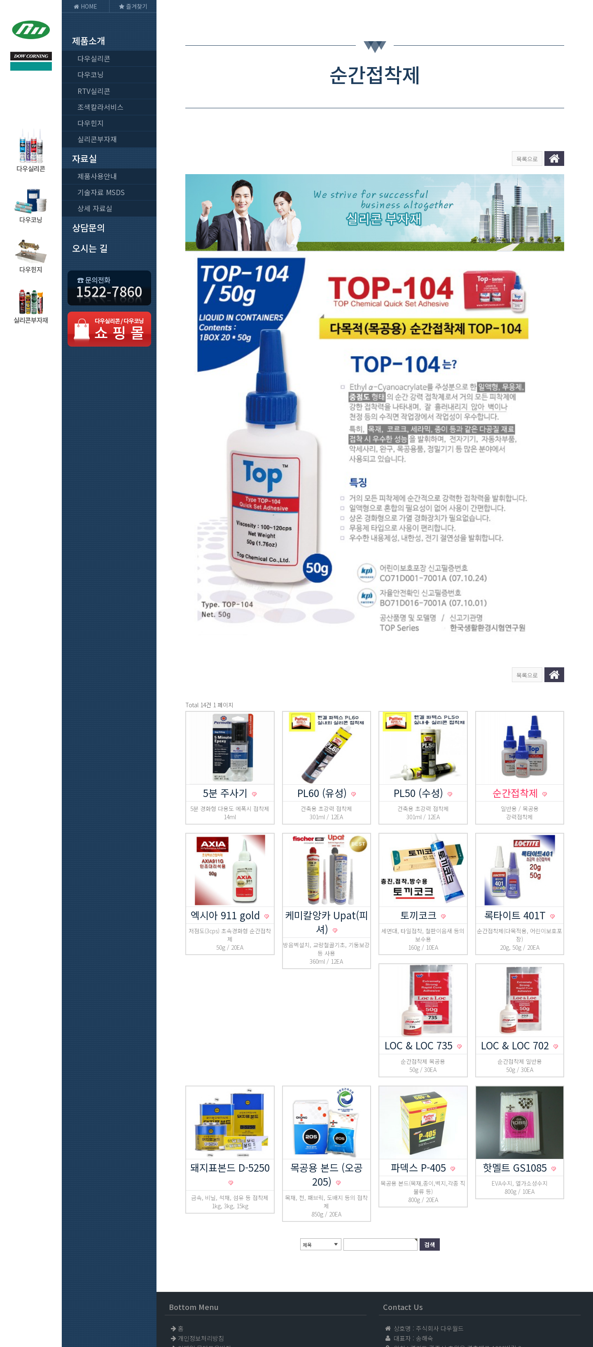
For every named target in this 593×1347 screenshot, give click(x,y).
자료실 (84, 158)
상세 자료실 (94, 208)
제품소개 (88, 40)
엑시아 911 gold (227, 818)
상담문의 (88, 227)
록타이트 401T (516, 818)
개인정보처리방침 (201, 1241)
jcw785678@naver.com (455, 1310)
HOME (85, 6)
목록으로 (527, 159)
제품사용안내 (97, 176)
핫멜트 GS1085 (516, 1070)
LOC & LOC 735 (420, 948)
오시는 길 (89, 247)
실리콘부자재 (97, 139)
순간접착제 (517, 695)
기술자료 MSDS (101, 192)
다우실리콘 (93, 58)
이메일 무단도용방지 (204, 1251)
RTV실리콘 (93, 91)
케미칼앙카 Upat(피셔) (326, 825)
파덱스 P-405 (420, 1070)
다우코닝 (90, 74)
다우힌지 (90, 123)
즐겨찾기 (133, 6)
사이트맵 (189, 1260)
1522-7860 (436, 1280)
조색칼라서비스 (100, 107)
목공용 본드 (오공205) (326, 1077)
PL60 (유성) (323, 695)
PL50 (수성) (420, 695)
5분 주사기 (226, 695)
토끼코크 (419, 818)
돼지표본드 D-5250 (230, 1070)
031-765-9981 (440, 1290)
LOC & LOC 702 (516, 948)
